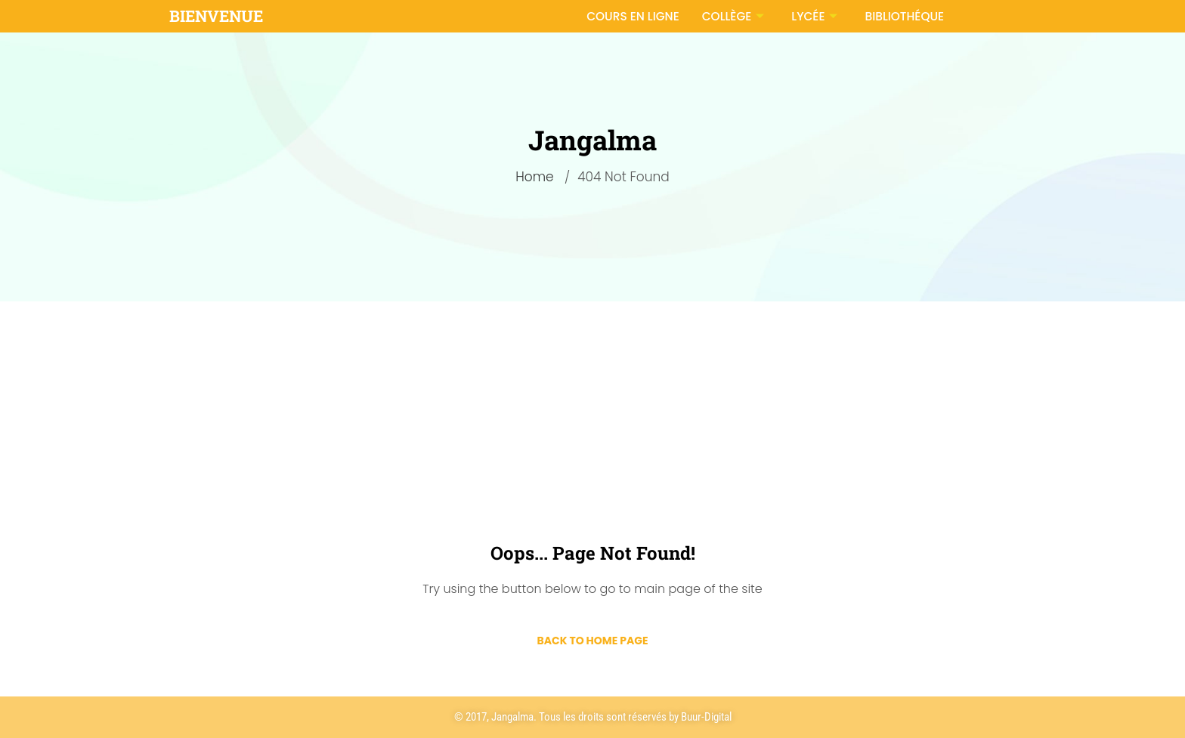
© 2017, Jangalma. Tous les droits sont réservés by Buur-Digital (593, 717)
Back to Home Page (592, 640)
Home (534, 177)
